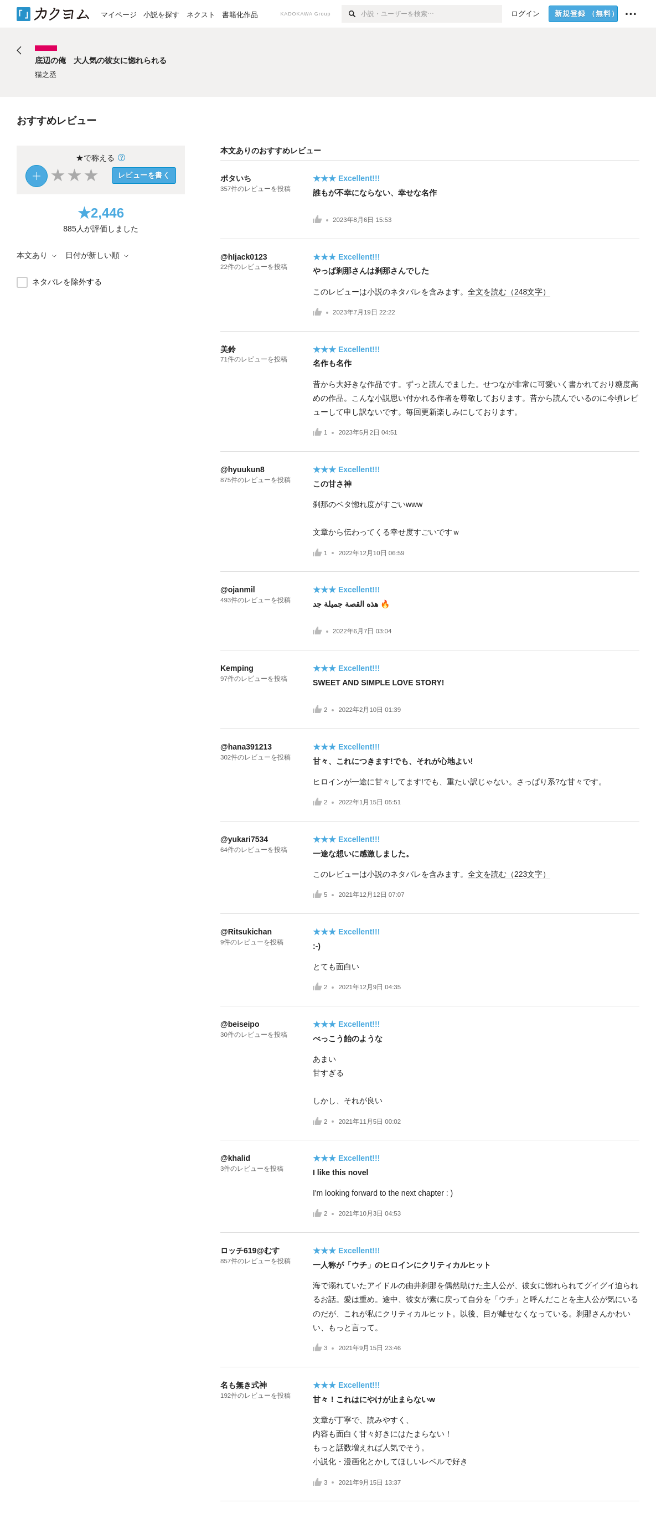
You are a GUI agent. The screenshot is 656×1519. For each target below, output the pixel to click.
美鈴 (228, 349)
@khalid (235, 1158)
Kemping (237, 668)
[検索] (351, 14)
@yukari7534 (244, 839)
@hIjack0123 (243, 256)
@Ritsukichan (246, 931)
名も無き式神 (243, 1385)
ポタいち (235, 178)
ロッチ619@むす (250, 1250)
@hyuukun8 (242, 469)
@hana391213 (246, 746)
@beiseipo (239, 1024)
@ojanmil (237, 589)
